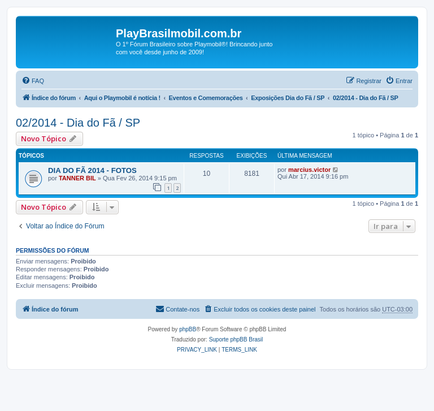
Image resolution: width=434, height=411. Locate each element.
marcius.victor (309, 169)
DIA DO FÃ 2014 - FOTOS (92, 170)
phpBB (187, 329)
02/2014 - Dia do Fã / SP (78, 122)
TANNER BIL (77, 178)
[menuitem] (32, 81)
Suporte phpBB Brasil (236, 339)
